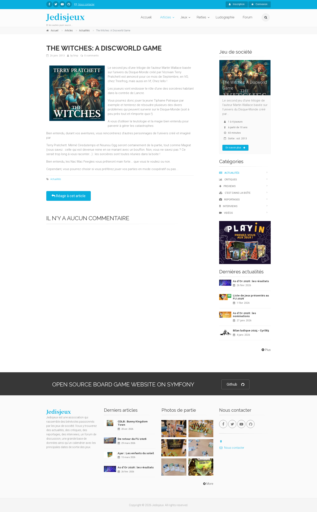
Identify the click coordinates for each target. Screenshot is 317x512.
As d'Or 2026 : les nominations (244, 315)
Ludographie (225, 17)
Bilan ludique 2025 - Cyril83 (251, 330)
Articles (165, 17)
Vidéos (226, 212)
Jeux (184, 17)
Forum (247, 17)
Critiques (228, 179)
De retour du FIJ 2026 (132, 438)
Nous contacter (83, 4)
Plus (266, 350)
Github (235, 384)
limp (75, 55)
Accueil (146, 17)
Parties (201, 17)
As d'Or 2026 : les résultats (251, 281)
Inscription (237, 4)
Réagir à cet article (69, 196)
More (207, 483)
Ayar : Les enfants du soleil (136, 453)
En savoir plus (235, 147)
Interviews (228, 206)
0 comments (91, 55)
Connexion (259, 4)
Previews (227, 186)
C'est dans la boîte (234, 192)
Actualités (55, 179)
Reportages (229, 199)
